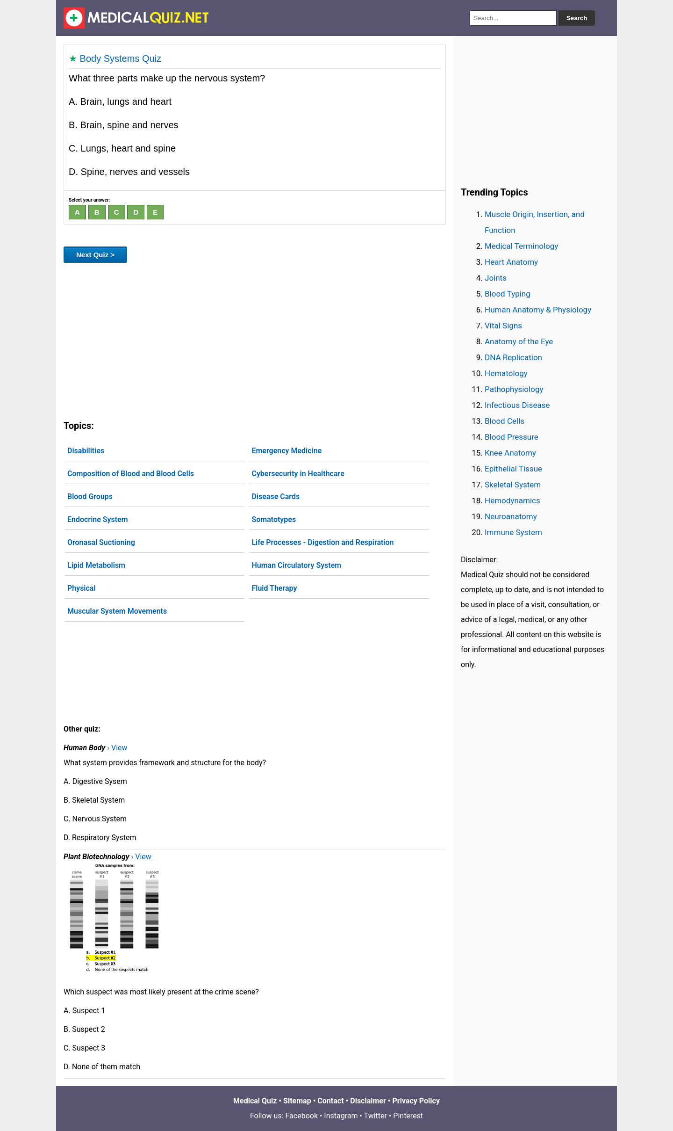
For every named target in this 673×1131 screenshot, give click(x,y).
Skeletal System (513, 484)
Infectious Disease (517, 405)
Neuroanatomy (511, 516)
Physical (81, 588)
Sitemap (297, 1100)
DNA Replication (513, 357)
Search (576, 18)
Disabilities (85, 450)
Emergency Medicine (286, 450)
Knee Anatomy (510, 452)
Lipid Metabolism (96, 565)
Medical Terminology (521, 246)
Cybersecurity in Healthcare (297, 473)
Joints (496, 278)
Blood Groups (90, 496)
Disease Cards (275, 496)
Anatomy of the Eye (519, 341)
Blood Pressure (511, 437)
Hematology (506, 373)
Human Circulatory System (296, 565)
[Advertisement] (254, 339)
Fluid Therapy (274, 588)
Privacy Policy (416, 1100)
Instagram (341, 1115)
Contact (330, 1100)
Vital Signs (503, 325)
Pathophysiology (514, 389)
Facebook (302, 1115)
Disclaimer (368, 1100)
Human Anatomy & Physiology (538, 309)
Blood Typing (507, 293)
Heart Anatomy (511, 262)
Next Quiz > (95, 255)
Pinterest (408, 1115)
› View (117, 747)
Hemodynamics (512, 500)
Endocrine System (97, 519)
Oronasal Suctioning (101, 542)
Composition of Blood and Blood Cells (130, 473)
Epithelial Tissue (513, 468)
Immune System (513, 532)
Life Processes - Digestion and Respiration (322, 542)
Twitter (375, 1115)
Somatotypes (273, 519)
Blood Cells (504, 421)
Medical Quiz (255, 1100)
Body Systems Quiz (121, 58)
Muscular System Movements (117, 611)
